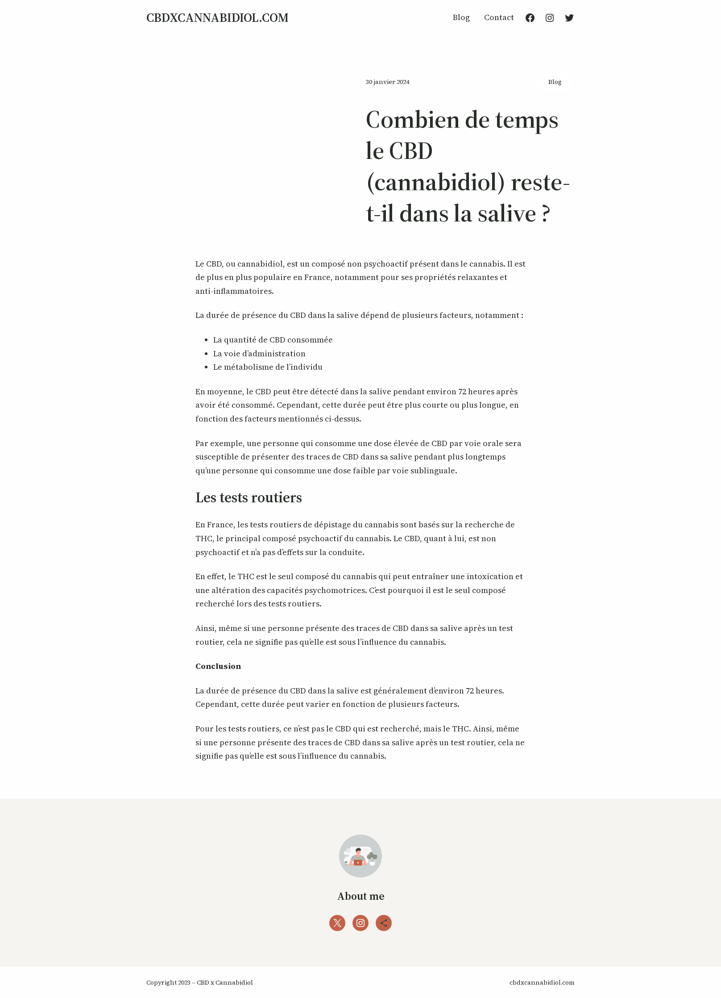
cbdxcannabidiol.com (217, 17)
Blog (555, 81)
